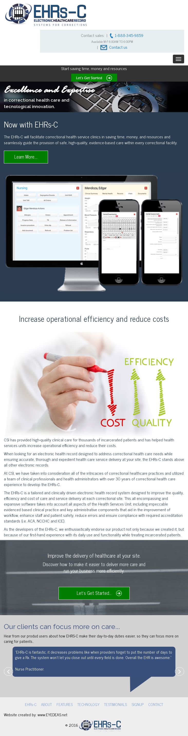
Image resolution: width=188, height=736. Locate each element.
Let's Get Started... (94, 593)
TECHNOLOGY (88, 704)
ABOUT (48, 704)
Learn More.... (25, 156)
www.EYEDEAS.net (52, 713)
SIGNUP (136, 704)
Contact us (118, 47)
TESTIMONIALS (114, 704)
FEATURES (65, 704)
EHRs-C (34, 704)
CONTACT (152, 704)
